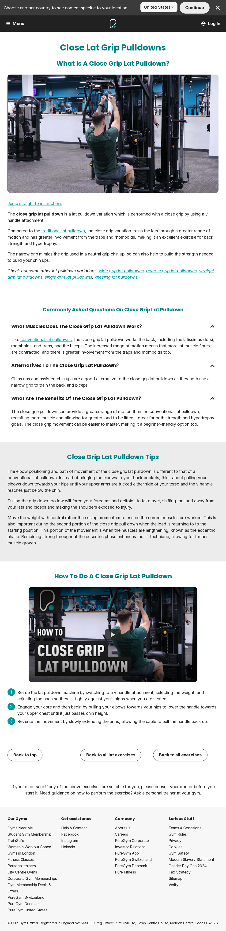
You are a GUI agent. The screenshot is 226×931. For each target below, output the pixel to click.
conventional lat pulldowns (46, 339)
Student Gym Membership (29, 834)
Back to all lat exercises (110, 754)
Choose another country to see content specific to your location (65, 7)
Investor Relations (130, 847)
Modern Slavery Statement (191, 859)
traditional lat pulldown (63, 230)
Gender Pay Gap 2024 (188, 865)
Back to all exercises (180, 754)
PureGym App (127, 853)
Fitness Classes (21, 859)
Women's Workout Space (29, 847)
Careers (121, 834)
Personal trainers (22, 865)
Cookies (175, 847)
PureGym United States (27, 910)
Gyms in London (21, 853)
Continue (194, 7)
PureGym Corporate (132, 840)
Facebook (70, 834)
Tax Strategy (180, 872)
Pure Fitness (125, 872)
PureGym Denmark (24, 903)
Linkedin (68, 847)
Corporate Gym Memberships (32, 878)
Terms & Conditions (185, 828)
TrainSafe (16, 840)
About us (122, 828)
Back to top (25, 754)
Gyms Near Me (20, 828)
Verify (173, 884)
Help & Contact (74, 828)
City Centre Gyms (22, 872)
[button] (113, 326)
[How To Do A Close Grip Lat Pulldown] (113, 634)
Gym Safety (179, 853)
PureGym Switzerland (26, 897)
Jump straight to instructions (35, 203)
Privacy (175, 840)
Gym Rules (178, 834)
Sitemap (175, 878)
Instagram (69, 840)
